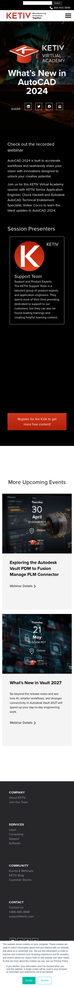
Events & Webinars (21, 871)
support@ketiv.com (21, 916)
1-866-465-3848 (19, 912)
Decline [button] (44, 980)
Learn (12, 830)
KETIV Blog (16, 875)
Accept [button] (29, 980)
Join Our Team (18, 802)
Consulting (16, 834)
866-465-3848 (59, 8)
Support (14, 839)
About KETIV (17, 797)
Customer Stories (20, 880)
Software (15, 843)
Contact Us (16, 907)
